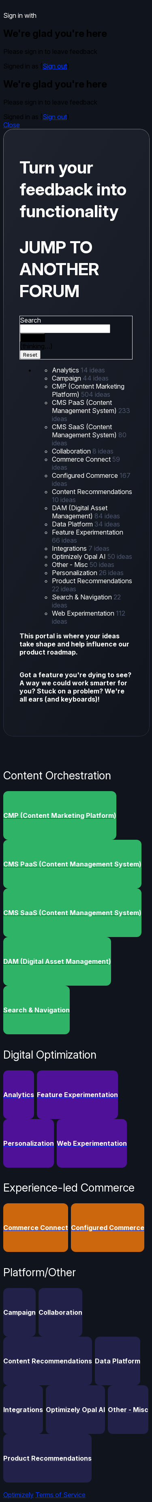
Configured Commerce (86, 475)
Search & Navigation (82, 597)
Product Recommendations (92, 581)
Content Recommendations (92, 492)
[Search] (32, 337)
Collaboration (72, 451)
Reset (30, 354)
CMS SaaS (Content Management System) (85, 431)
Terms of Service (60, 1495)
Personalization (75, 573)
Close (11, 125)
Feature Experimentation (87, 532)
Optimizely (18, 1495)
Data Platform (73, 524)
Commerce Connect (82, 459)
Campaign (67, 378)
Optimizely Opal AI (79, 556)
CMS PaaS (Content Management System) (85, 406)
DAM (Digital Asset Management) (79, 512)
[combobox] (65, 328)
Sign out (55, 66)
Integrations (70, 548)
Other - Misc (71, 565)
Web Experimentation (84, 613)
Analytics (66, 370)
